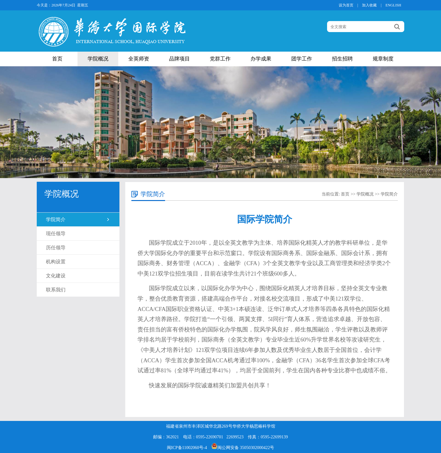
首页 (57, 59)
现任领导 (56, 233)
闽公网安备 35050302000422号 (242, 447)
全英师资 (138, 59)
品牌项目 (179, 59)
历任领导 (56, 247)
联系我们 (56, 289)
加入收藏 (369, 5)
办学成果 (261, 59)
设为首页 (346, 5)
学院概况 (98, 59)
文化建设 (56, 275)
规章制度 (383, 59)
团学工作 (301, 59)
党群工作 (220, 59)
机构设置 (56, 261)
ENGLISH (393, 5)
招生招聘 (342, 59)
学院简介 (56, 219)
